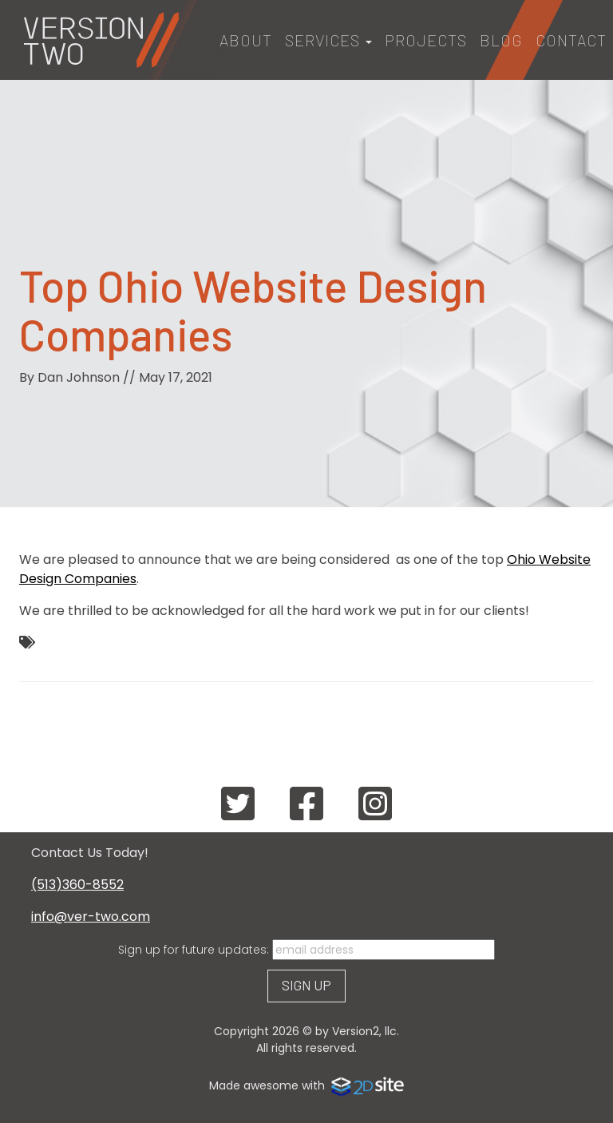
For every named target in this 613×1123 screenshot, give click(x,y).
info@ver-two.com (90, 916)
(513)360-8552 (77, 884)
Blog (501, 40)
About (245, 40)
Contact (571, 40)
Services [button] (328, 40)
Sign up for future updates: (193, 950)
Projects (426, 40)
